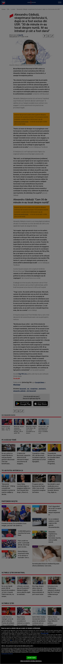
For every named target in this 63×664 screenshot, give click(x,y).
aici (11, 640)
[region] (31, 645)
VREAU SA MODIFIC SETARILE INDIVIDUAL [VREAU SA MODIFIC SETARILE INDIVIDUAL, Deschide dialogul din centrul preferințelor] (31, 661)
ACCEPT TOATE (31, 657)
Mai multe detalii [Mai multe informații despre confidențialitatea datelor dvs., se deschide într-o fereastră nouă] (44, 633)
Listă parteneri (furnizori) (7, 653)
